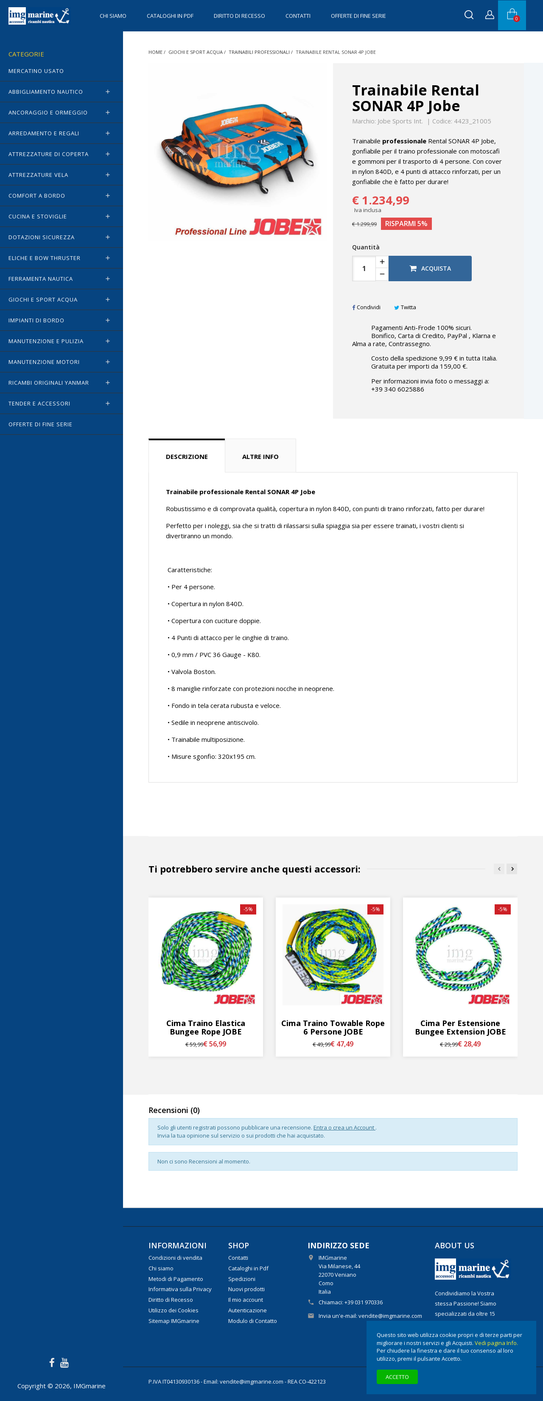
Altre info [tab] (260, 456)
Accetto (397, 1377)
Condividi (366, 307)
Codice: (442, 121)
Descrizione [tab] (187, 456)
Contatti (298, 16)
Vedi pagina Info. (496, 1343)
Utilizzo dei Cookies (173, 1310)
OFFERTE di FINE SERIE (358, 16)
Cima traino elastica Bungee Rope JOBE (205, 1027)
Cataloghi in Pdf (170, 16)
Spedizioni (241, 1279)
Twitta (405, 307)
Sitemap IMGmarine (173, 1321)
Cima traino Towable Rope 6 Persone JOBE (333, 1027)
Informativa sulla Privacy (180, 1289)
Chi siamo (113, 16)
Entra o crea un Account (344, 1127)
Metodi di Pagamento (175, 1279)
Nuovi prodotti (246, 1289)
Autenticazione (247, 1310)
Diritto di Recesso (239, 16)
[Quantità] (364, 268)
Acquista (430, 268)
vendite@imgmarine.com (390, 1316)
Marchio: (364, 121)
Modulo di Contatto (252, 1321)
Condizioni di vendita (175, 1257)
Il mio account (245, 1299)
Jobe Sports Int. (400, 121)
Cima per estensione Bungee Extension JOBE (460, 1027)
